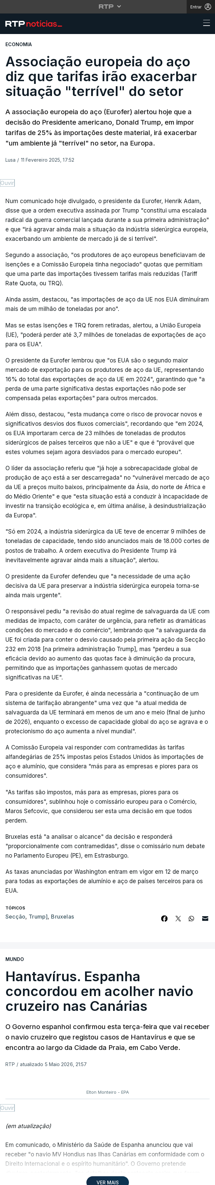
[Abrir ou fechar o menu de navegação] (204, 24)
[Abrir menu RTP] (107, 6)
